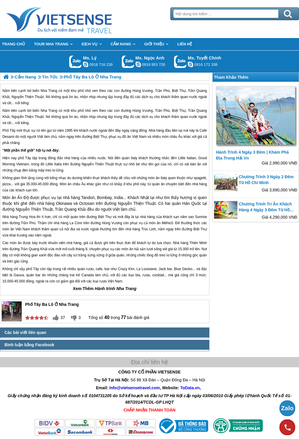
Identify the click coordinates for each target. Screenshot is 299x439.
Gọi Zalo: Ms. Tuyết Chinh (180, 61)
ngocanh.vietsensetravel (138, 64)
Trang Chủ (73, 19)
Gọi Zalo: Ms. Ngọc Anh (128, 61)
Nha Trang (49, 111)
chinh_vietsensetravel (190, 64)
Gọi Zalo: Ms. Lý (75, 61)
